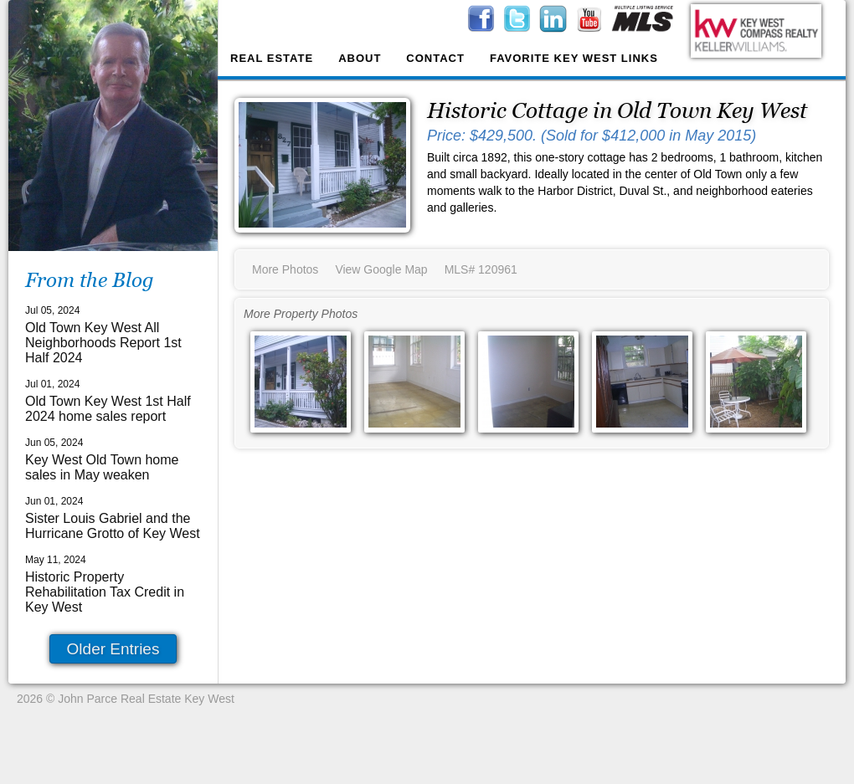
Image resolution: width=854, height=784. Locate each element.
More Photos (285, 269)
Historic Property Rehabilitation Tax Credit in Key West (104, 592)
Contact (435, 58)
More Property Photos (301, 313)
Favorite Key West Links (574, 58)
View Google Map (381, 269)
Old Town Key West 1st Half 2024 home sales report (108, 408)
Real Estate (271, 58)
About (359, 58)
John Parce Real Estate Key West (146, 698)
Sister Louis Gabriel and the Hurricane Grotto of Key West (112, 526)
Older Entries (113, 649)
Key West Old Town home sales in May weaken (102, 467)
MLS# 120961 (481, 269)
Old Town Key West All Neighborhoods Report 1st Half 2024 (103, 342)
